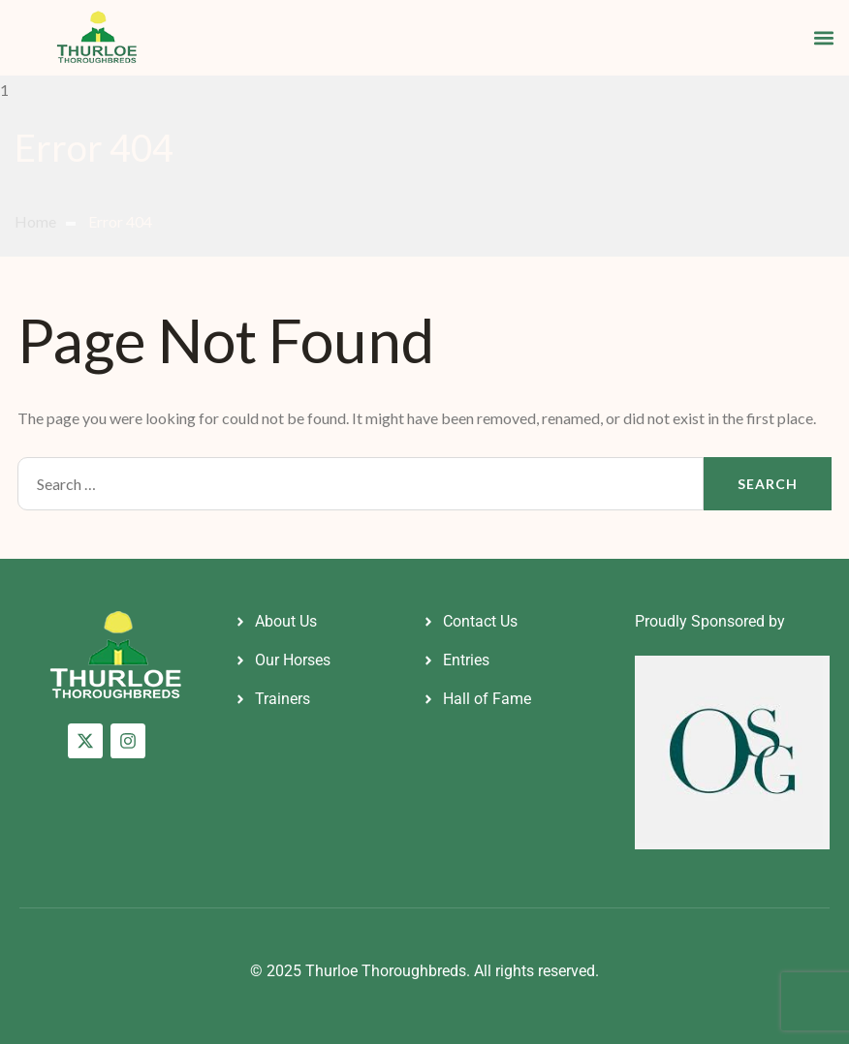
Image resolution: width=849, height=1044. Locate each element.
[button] (823, 37)
